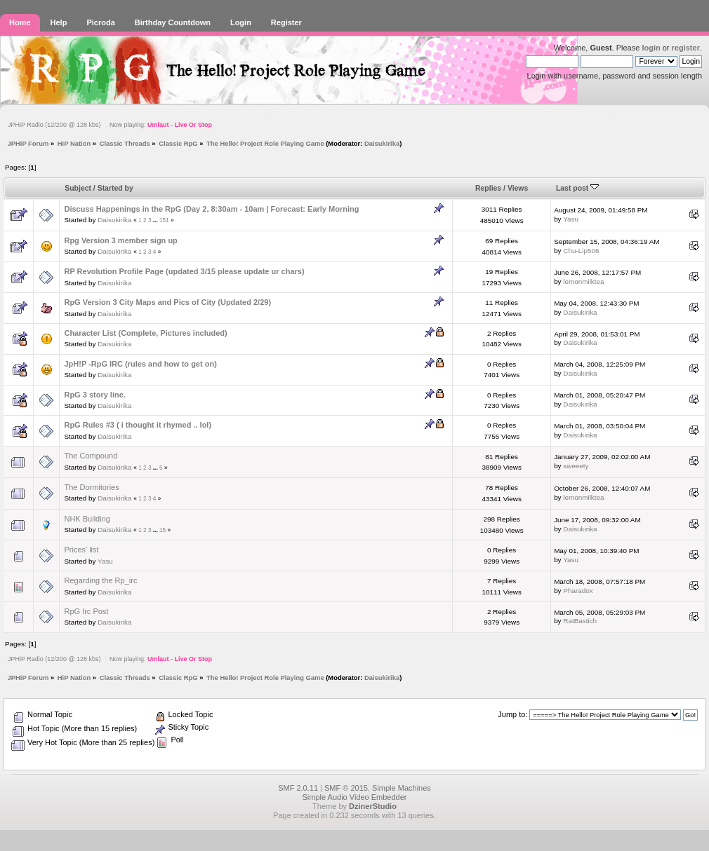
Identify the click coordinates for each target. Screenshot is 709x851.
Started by (115, 188)
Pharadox (577, 590)
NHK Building (87, 519)
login (651, 47)
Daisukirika (381, 143)
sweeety (575, 466)
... (156, 220)
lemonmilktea (583, 281)
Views (518, 188)
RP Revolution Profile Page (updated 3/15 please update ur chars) (184, 271)
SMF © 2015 (346, 788)
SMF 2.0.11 (298, 788)
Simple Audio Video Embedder (354, 797)
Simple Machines (401, 788)
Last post (577, 188)
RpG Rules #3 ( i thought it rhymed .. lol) (137, 425)
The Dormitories (91, 487)
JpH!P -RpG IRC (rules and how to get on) (140, 364)
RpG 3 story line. (94, 394)
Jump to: (512, 714)
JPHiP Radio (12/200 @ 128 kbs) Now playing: (110, 124)
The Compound (90, 455)
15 (162, 530)
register (686, 47)
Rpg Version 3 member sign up (120, 240)
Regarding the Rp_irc (100, 580)
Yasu (570, 219)
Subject (78, 188)
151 (164, 220)
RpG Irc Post (86, 611)
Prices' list (81, 549)
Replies (488, 188)
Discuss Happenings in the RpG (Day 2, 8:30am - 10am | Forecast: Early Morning (211, 209)
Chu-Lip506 (581, 250)
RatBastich (580, 621)
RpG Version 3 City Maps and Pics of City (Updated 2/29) (167, 302)
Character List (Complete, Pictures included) (145, 333)
